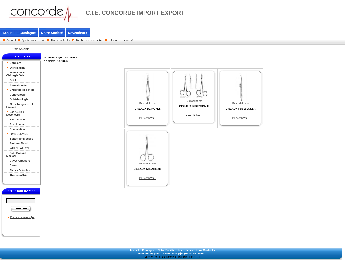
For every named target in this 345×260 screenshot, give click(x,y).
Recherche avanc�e (89, 40)
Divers (12, 165)
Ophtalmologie (17, 99)
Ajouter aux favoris (33, 40)
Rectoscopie (15, 119)
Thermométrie (16, 174)
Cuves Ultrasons (18, 160)
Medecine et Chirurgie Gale (15, 74)
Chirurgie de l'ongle (20, 89)
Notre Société (52, 33)
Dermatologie (16, 84)
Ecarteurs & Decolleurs (15, 113)
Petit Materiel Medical (16, 154)
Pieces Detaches (18, 170)
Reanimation (16, 124)
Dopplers (13, 62)
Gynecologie (16, 94)
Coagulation (15, 128)
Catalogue (28, 33)
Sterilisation (15, 67)
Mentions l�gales (149, 253)
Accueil (8, 33)
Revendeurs (77, 33)
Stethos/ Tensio (17, 143)
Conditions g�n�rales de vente (183, 253)
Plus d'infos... (147, 118)
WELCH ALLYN (17, 148)
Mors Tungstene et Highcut (19, 105)
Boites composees (19, 138)
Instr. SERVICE (17, 133)
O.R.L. (11, 80)
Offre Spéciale (20, 48)
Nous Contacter (205, 250)
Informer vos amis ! (121, 40)
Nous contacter (60, 40)
